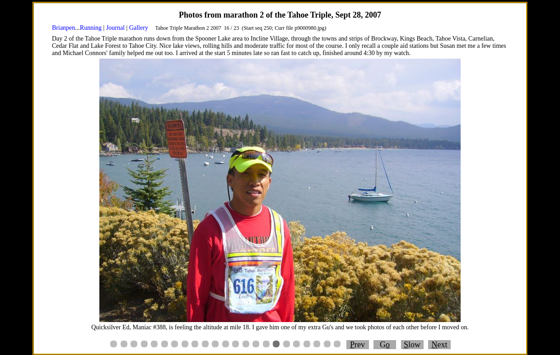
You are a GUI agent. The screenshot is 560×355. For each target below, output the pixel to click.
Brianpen (63, 27)
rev (357, 344)
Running (91, 27)
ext (440, 344)
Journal (115, 27)
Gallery (138, 27)
